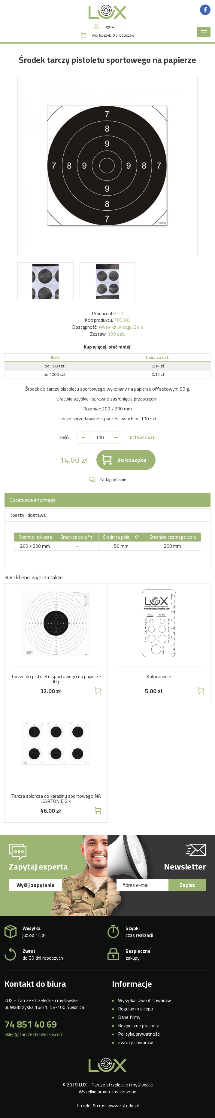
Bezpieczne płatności (139, 1025)
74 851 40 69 (31, 1024)
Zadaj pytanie (112, 479)
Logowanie (112, 26)
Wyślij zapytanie (35, 885)
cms (101, 1105)
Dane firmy (129, 1017)
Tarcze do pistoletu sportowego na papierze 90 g (56, 679)
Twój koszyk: (112, 35)
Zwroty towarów (135, 1042)
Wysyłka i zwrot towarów (144, 1000)
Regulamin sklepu (135, 1008)
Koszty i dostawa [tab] (27, 514)
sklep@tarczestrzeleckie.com (34, 1034)
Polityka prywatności (139, 1033)
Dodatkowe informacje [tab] (32, 499)
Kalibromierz (159, 676)
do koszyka (132, 459)
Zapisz (187, 885)
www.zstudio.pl (123, 1105)
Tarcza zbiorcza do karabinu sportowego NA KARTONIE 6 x (56, 798)
